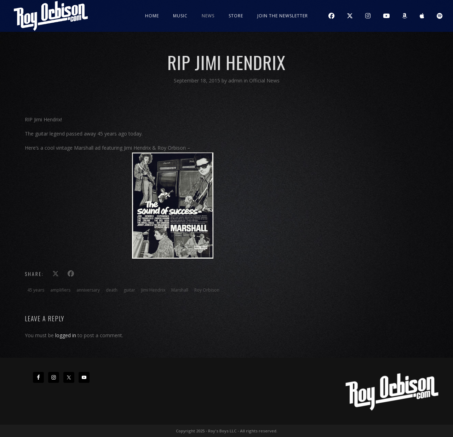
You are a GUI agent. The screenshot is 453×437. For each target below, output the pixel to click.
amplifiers (60, 290)
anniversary (88, 290)
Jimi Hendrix (153, 290)
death (111, 290)
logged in (65, 335)
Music (180, 16)
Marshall (179, 290)
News (208, 16)
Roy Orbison (206, 290)
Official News (264, 80)
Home (152, 16)
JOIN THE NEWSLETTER (282, 16)
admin (236, 80)
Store (236, 16)
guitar (129, 290)
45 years (35, 290)
